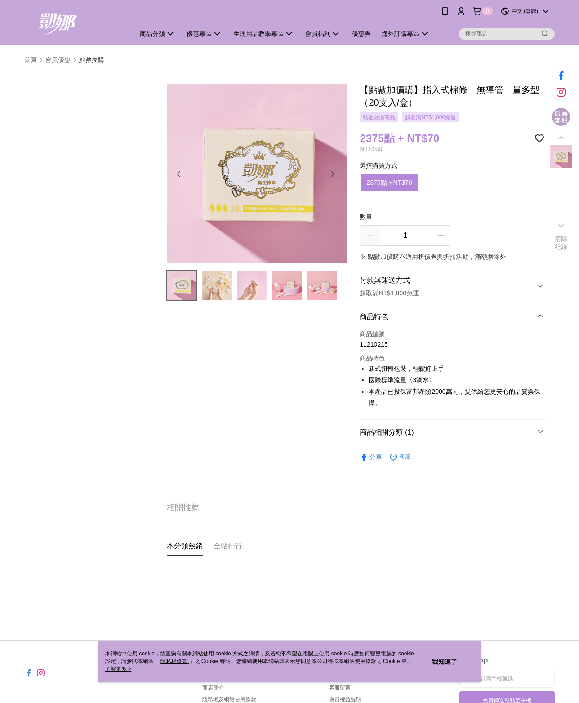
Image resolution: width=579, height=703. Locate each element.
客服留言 (340, 688)
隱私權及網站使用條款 (229, 699)
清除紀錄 (561, 242)
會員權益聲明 (345, 699)
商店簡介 (213, 688)
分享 (371, 457)
